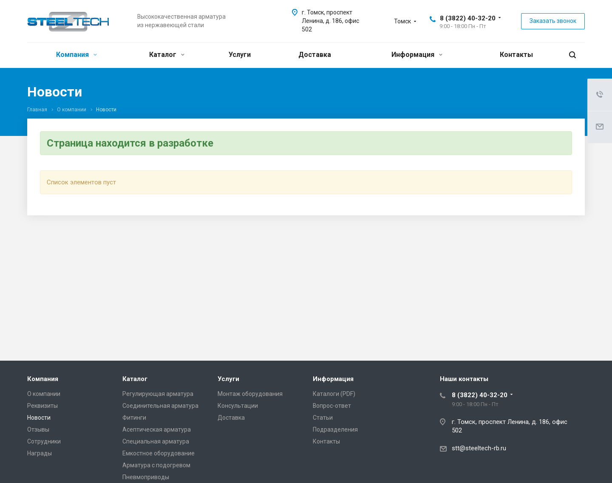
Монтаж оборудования (250, 393)
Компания (76, 55)
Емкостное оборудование (158, 453)
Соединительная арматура (160, 405)
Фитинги (134, 417)
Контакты (516, 55)
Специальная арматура (155, 441)
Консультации (238, 405)
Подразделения (335, 429)
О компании (43, 393)
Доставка (314, 55)
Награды (39, 453)
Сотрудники (44, 441)
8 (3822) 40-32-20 (468, 18)
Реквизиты (42, 405)
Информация (416, 55)
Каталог (166, 55)
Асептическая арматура (156, 429)
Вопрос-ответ (332, 405)
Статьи (323, 417)
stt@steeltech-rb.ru (479, 448)
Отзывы (38, 429)
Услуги (240, 55)
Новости (39, 417)
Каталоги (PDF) (334, 393)
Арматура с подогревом (156, 465)
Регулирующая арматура (157, 393)
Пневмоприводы (145, 477)
